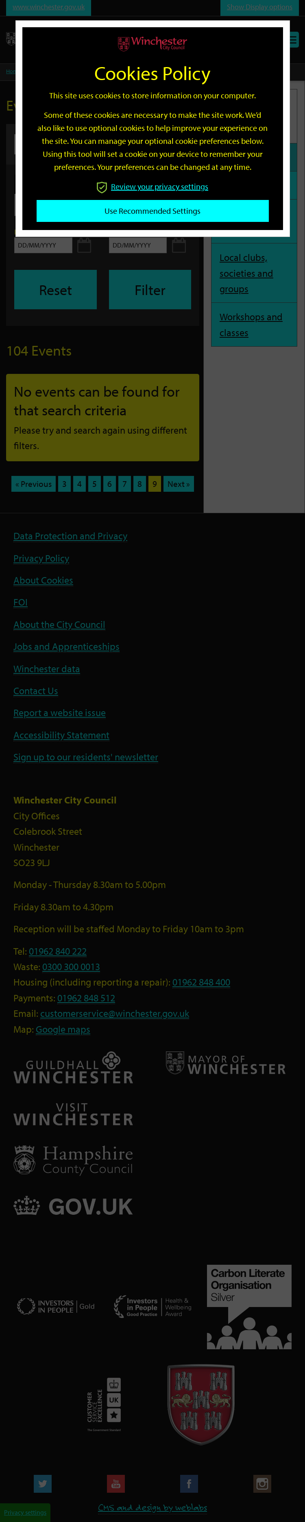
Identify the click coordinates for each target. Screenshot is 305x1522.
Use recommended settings (152, 211)
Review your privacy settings (152, 186)
